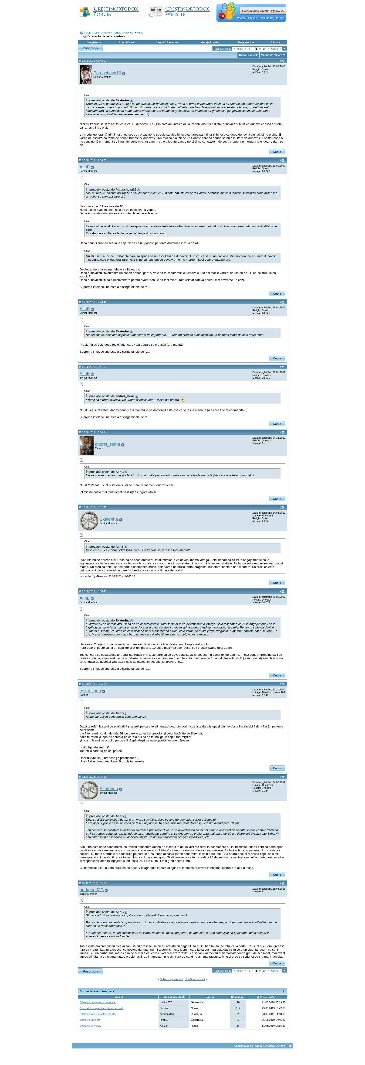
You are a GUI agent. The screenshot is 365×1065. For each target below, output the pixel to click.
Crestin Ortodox (265, 1045)
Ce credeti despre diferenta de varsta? (101, 1008)
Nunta (140, 32)
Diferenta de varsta (90, 1025)
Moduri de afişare (271, 55)
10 (264, 48)
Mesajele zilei (246, 42)
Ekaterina (109, 519)
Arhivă (281, 1045)
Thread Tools (247, 55)
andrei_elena (107, 444)
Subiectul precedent (171, 979)
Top (289, 1045)
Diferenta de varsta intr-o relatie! (98, 1002)
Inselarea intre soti (90, 1019)
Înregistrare (94, 42)
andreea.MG (92, 889)
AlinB (85, 166)
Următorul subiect (195, 979)
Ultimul (276, 48)
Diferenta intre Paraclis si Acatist (98, 1014)
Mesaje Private (209, 42)
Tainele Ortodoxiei (123, 32)
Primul (238, 48)
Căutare (275, 42)
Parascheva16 (107, 72)
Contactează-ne (243, 1045)
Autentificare (126, 42)
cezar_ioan (90, 690)
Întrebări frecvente (167, 42)
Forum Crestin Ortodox (97, 32)
